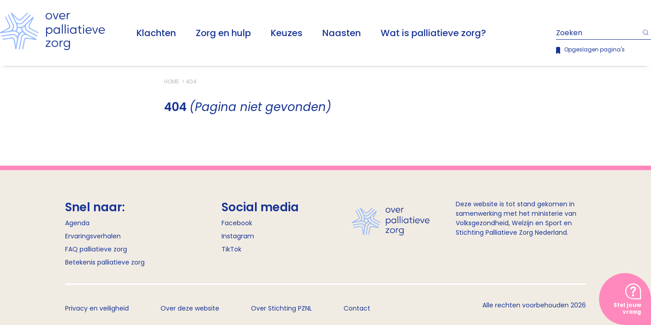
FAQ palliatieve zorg (96, 249)
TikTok (231, 249)
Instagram (238, 236)
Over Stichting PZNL (281, 308)
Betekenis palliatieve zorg (105, 262)
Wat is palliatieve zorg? (433, 33)
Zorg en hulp (223, 33)
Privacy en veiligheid (97, 308)
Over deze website (189, 308)
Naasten (341, 33)
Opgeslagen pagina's (594, 49)
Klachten (156, 33)
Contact (357, 308)
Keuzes (286, 33)
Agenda (77, 223)
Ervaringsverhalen (93, 236)
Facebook (237, 223)
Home (172, 81)
